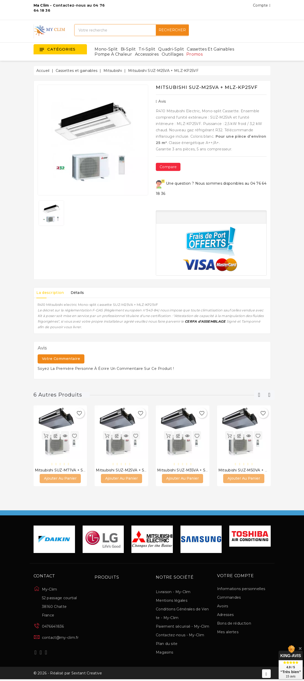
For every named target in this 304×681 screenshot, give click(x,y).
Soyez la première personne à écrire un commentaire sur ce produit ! (106, 368)
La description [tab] (51, 292)
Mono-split (106, 49)
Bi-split (128, 49)
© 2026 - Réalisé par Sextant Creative (68, 674)
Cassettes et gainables (210, 49)
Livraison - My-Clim (173, 592)
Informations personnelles (241, 589)
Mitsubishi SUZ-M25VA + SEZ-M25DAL (131, 470)
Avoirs (222, 606)
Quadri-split (171, 49)
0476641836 (53, 627)
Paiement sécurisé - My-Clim (182, 627)
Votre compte (235, 576)
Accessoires (147, 54)
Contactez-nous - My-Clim (180, 635)
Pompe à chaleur (113, 54)
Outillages (173, 54)
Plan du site (167, 644)
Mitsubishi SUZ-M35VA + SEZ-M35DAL (192, 470)
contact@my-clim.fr (60, 638)
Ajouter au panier (60, 479)
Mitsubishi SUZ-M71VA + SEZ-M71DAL (70, 470)
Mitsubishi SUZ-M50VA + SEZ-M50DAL (254, 470)
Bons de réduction (234, 623)
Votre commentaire (61, 358)
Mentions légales (171, 601)
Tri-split (147, 49)
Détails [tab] (80, 292)
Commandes (229, 597)
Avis (161, 101)
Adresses (225, 615)
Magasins (164, 653)
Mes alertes (227, 632)
